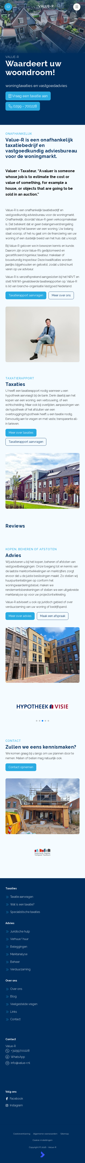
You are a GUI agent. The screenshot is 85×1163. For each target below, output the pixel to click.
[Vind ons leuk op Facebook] (9, 1098)
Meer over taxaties (21, 432)
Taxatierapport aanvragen (26, 295)
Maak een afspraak (52, 616)
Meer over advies (20, 616)
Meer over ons (61, 295)
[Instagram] (9, 1105)
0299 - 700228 (23, 106)
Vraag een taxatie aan (28, 96)
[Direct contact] (8, 7)
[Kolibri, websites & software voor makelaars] (42, 1154)
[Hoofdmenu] (77, 7)
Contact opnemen (21, 767)
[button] (36, 721)
